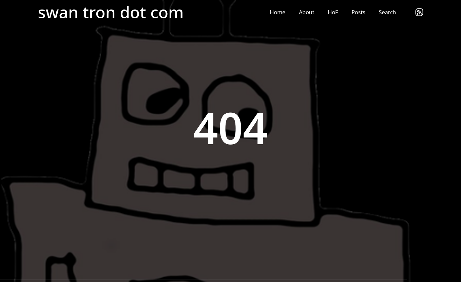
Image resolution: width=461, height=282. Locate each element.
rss (419, 12)
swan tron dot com (111, 12)
